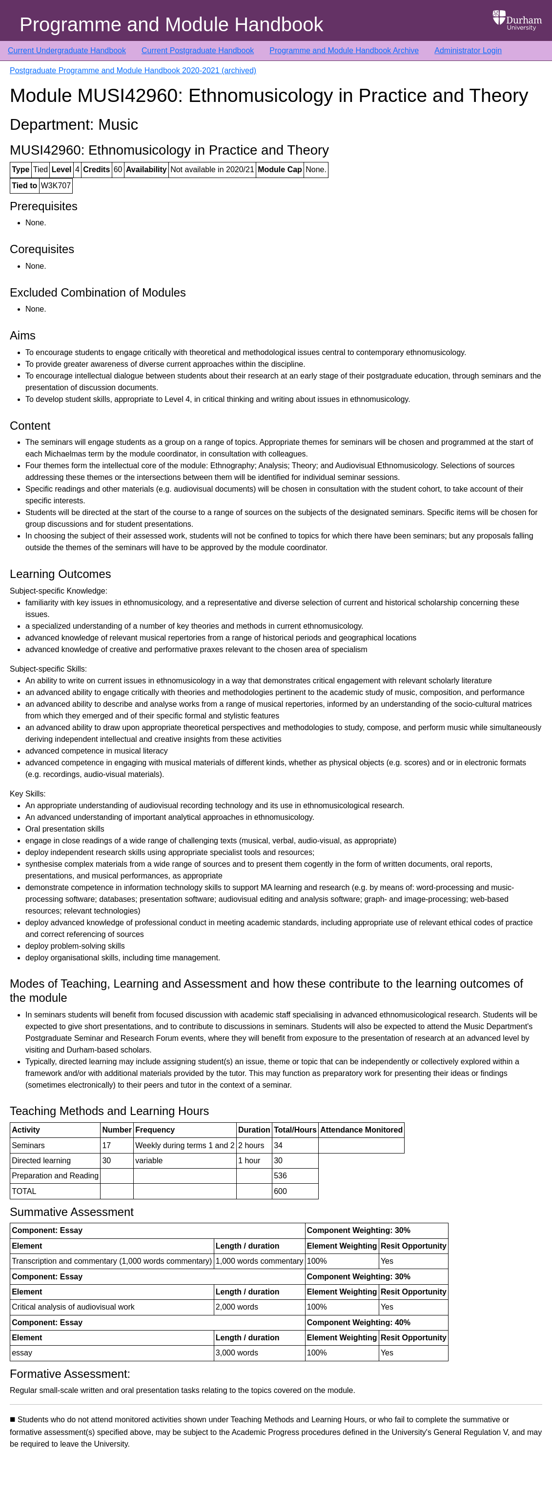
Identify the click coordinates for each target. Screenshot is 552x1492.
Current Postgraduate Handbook (198, 50)
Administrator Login (468, 50)
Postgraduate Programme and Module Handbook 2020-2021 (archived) (133, 70)
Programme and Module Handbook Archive (344, 50)
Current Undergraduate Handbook (67, 50)
